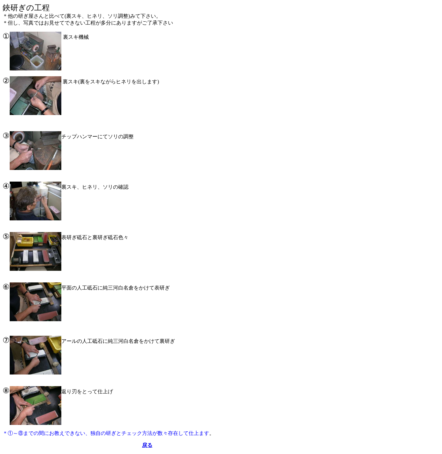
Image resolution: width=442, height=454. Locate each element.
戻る (147, 445)
